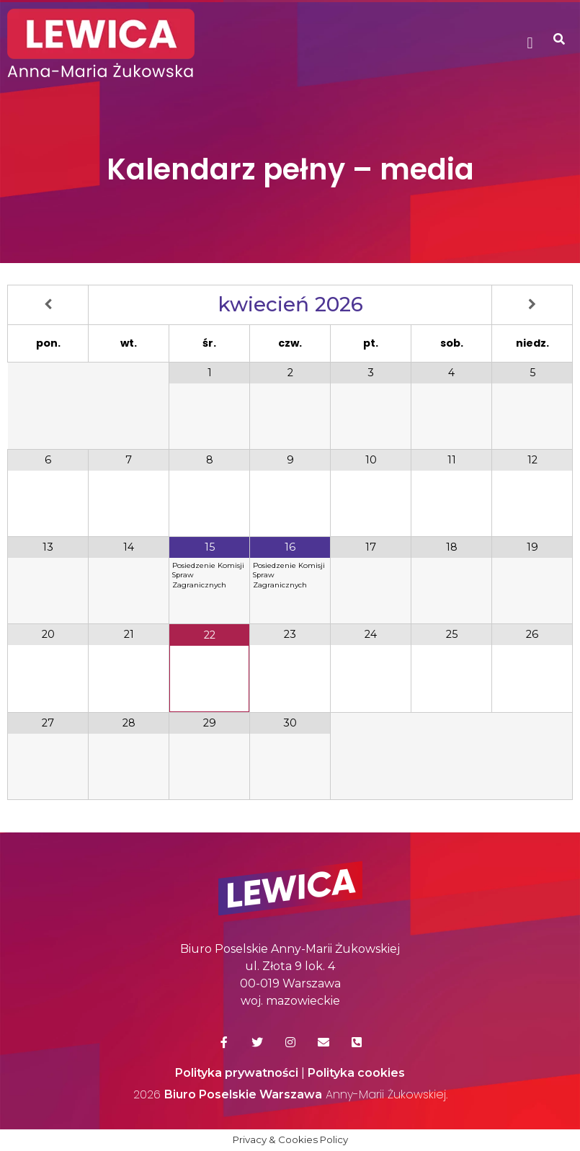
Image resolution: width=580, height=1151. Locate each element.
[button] (530, 43)
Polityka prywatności (236, 1073)
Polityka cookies (356, 1073)
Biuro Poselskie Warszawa (243, 1094)
